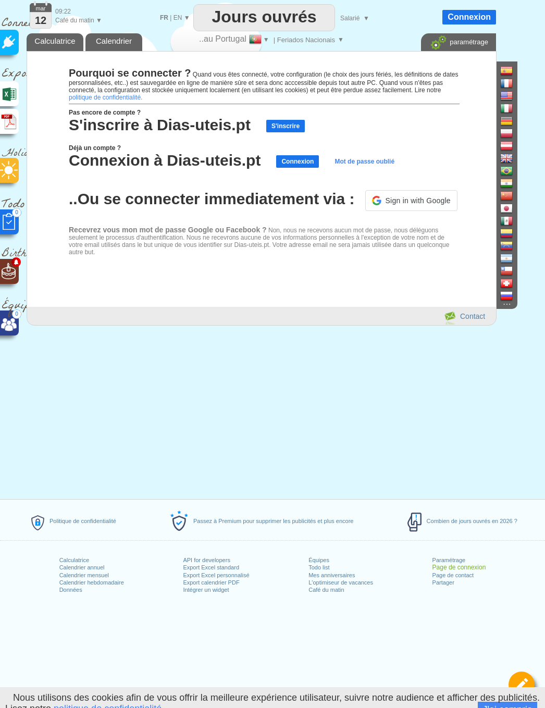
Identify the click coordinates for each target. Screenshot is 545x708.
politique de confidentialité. (105, 97)
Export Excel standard (211, 567)
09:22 (63, 11)
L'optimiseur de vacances (340, 582)
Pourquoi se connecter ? (130, 73)
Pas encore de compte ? (105, 112)
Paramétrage (449, 560)
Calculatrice (74, 560)
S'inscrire (285, 126)
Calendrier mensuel (84, 575)
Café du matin (326, 590)
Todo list (318, 567)
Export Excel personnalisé (216, 575)
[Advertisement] (261, 410)
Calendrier (114, 40)
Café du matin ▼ (78, 20)
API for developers (206, 560)
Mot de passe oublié (364, 161)
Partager (443, 582)
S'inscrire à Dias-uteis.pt (160, 124)
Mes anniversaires (331, 575)
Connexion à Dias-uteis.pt (165, 160)
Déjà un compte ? (95, 148)
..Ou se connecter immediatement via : (212, 198)
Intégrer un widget (206, 590)
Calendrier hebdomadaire (91, 582)
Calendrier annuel (82, 567)
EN (178, 17)
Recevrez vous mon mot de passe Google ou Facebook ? (168, 230)
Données (70, 590)
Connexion (297, 161)
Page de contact (453, 575)
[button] (411, 200)
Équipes (318, 560)
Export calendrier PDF (211, 582)
